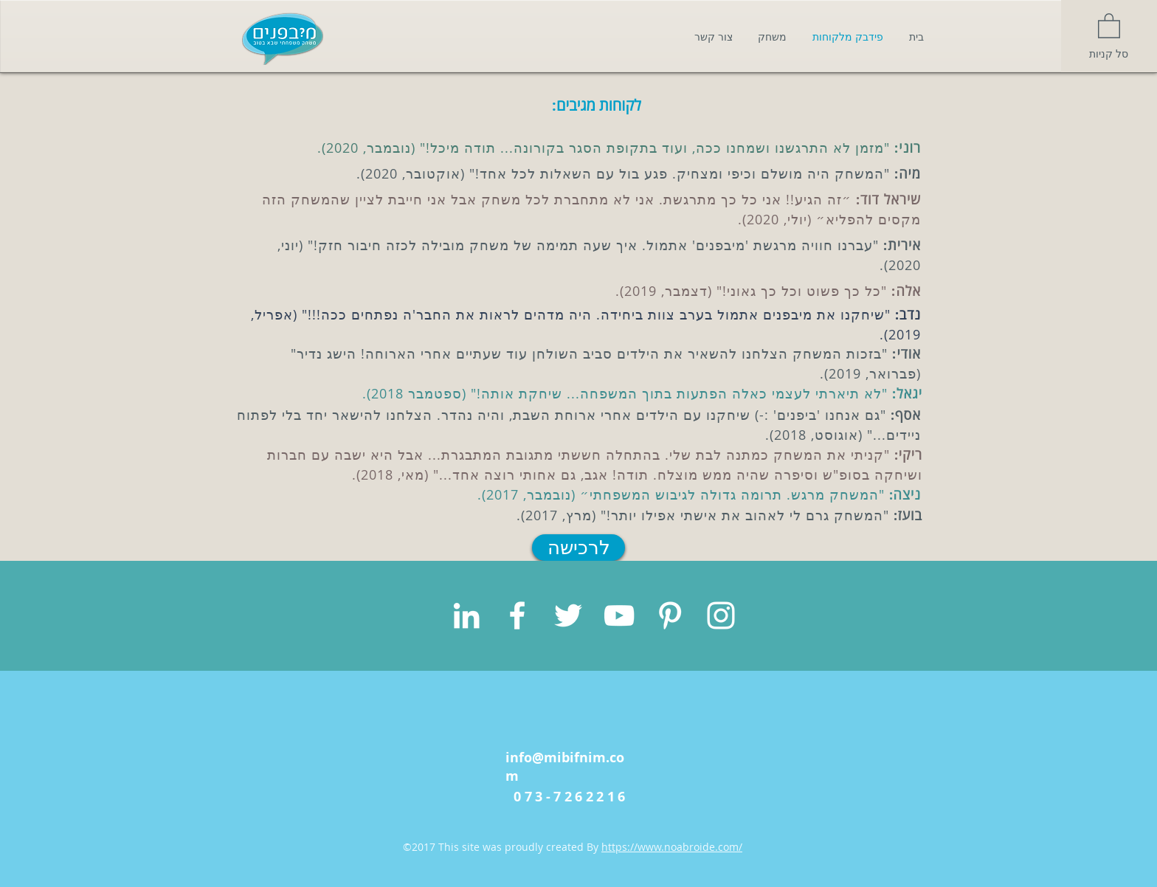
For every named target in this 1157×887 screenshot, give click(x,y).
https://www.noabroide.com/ (671, 847)
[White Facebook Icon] (517, 615)
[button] (1109, 25)
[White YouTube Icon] (619, 615)
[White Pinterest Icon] (670, 615)
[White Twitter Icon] (568, 615)
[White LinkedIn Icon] (466, 615)
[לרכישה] (578, 547)
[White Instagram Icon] (720, 615)
